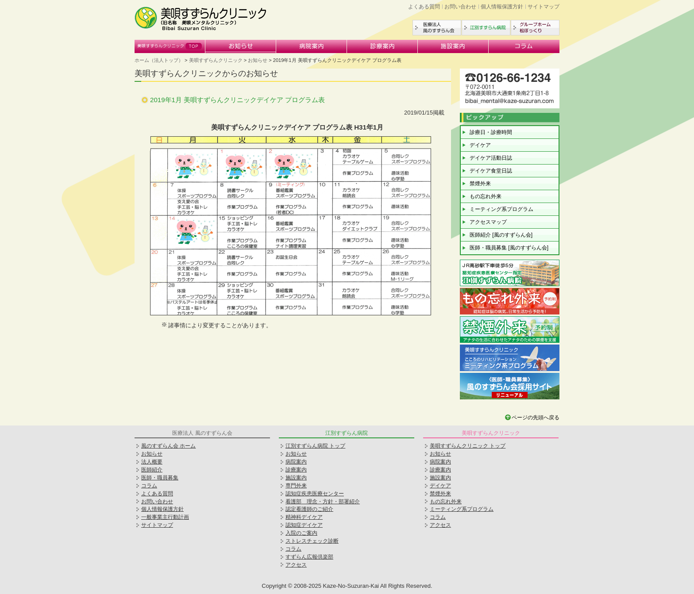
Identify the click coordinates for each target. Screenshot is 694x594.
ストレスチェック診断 (312, 541)
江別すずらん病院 (486, 27)
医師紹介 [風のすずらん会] (501, 235)
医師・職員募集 (159, 478)
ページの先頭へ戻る (535, 417)
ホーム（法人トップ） (159, 60)
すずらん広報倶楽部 (309, 557)
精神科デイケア (304, 517)
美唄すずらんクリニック (170, 46)
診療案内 (382, 46)
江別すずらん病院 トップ (315, 446)
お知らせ (240, 46)
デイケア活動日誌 (491, 158)
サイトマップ (543, 7)
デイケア (480, 145)
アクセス (296, 565)
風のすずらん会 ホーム (168, 446)
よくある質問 (424, 7)
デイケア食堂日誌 (491, 171)
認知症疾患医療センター (314, 494)
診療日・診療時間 (491, 132)
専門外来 (296, 486)
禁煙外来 (480, 183)
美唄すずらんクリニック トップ (467, 446)
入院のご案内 (301, 533)
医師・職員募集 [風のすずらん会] (509, 248)
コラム (524, 46)
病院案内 (311, 46)
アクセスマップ (488, 222)
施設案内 (453, 46)
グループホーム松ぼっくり (535, 27)
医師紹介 (151, 470)
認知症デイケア (304, 525)
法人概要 (151, 462)
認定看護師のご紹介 (309, 509)
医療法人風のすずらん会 (437, 27)
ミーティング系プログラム (501, 209)
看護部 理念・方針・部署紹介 (322, 501)
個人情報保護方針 (502, 7)
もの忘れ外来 (485, 196)
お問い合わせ (460, 7)
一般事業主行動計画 (165, 517)
